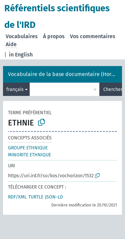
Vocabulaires (22, 36)
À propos (54, 36)
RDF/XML (17, 197)
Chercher (112, 89)
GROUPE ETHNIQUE (28, 148)
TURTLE (35, 197)
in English (21, 54)
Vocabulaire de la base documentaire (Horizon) (65, 74)
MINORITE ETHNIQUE (29, 155)
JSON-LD (54, 197)
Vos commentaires (92, 36)
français (15, 89)
